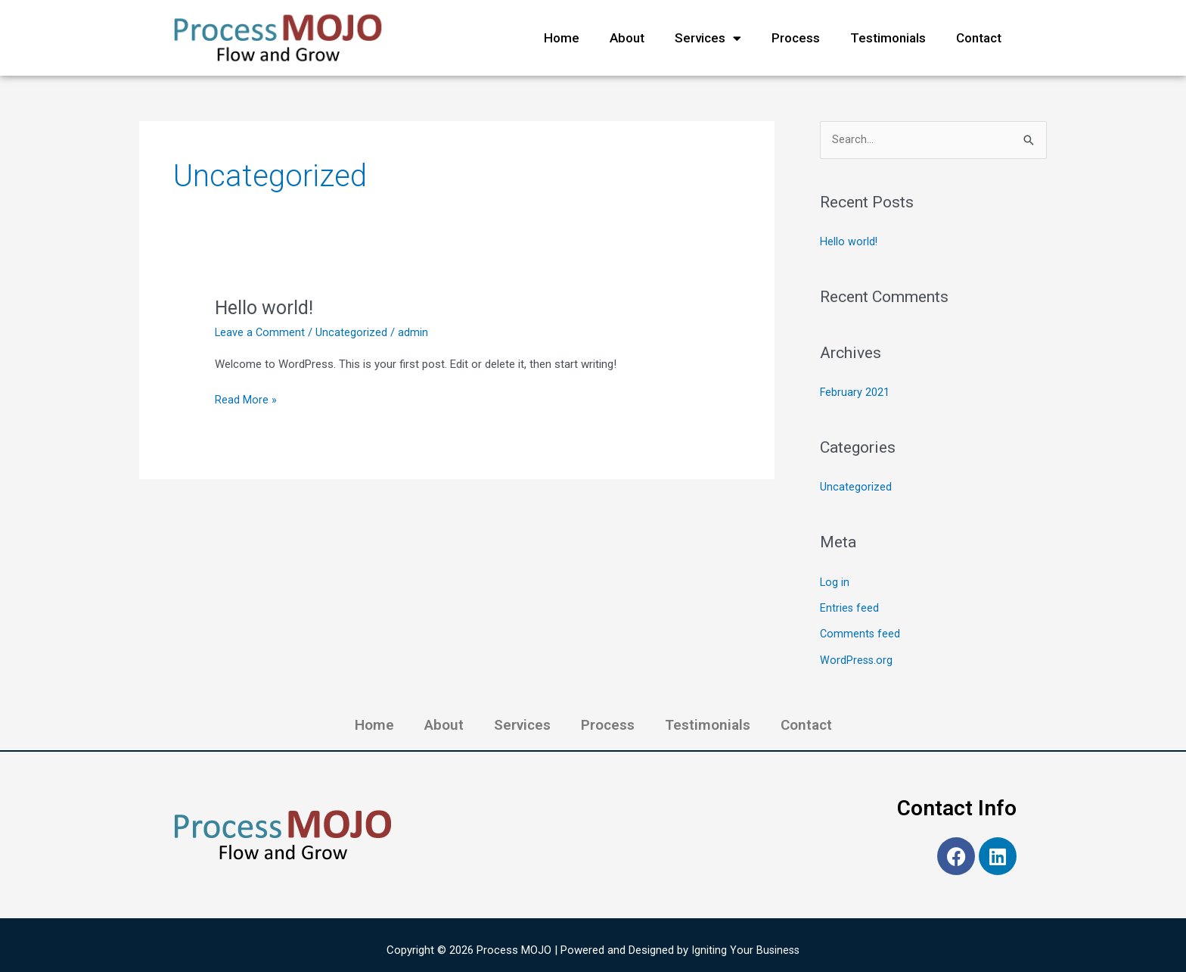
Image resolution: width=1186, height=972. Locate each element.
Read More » (246, 399)
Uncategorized (353, 332)
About (627, 37)
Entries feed (850, 606)
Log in (835, 581)
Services (708, 38)
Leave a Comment (260, 332)
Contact (978, 37)
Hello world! (265, 307)
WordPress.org (857, 658)
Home (561, 37)
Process (796, 37)
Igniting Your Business (746, 947)
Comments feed (861, 632)
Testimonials (888, 37)
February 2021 (855, 393)
